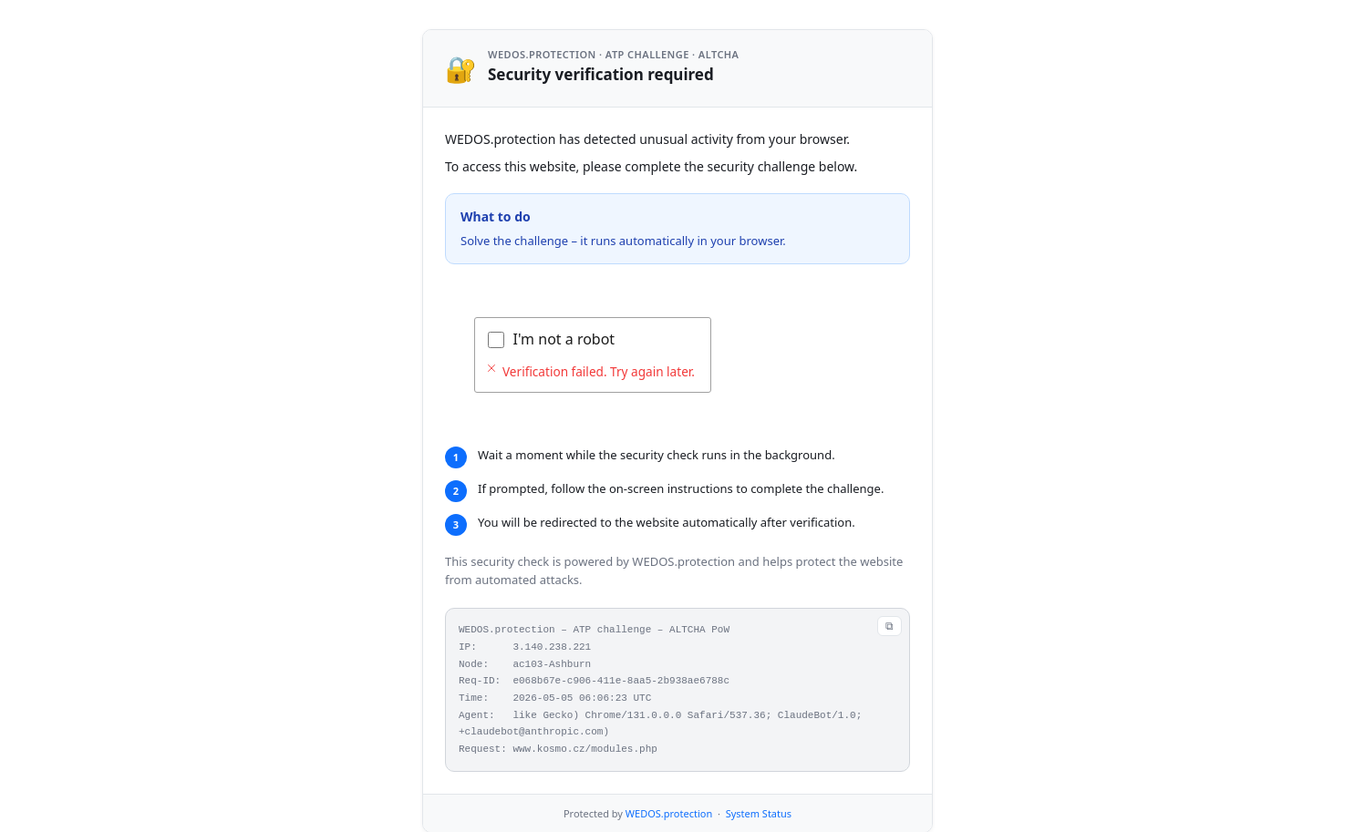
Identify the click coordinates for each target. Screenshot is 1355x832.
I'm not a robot (564, 339)
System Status (758, 813)
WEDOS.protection (669, 813)
